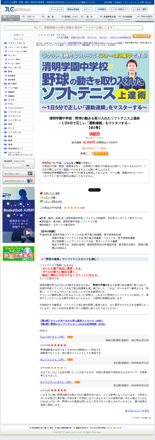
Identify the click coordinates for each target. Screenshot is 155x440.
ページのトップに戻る (77, 418)
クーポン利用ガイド (119, 9)
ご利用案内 (101, 9)
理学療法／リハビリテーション (69, 18)
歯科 (89, 18)
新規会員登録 (73, 9)
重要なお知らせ (80, 428)
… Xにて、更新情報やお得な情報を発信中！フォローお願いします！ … (74, 27)
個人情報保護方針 (63, 428)
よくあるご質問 (139, 9)
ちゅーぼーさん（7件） (53, 337)
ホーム (11, 18)
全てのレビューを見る (137, 410)
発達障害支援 (108, 18)
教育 (50, 18)
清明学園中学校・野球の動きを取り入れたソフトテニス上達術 (95, 43)
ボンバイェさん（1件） (53, 359)
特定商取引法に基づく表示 (41, 428)
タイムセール (56, 9)
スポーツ (30, 18)
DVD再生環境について (101, 428)
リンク (117, 428)
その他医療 (126, 18)
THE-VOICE (145, 18)
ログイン (87, 9)
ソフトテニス (60, 43)
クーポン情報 (62, 37)
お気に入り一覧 (77, 37)
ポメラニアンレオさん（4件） (56, 382)
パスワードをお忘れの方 (120, 37)
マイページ (92, 37)
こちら (67, 163)
